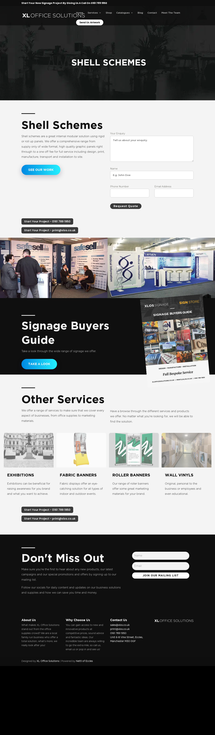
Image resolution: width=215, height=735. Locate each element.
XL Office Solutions (48, 661)
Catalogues (123, 13)
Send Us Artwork (89, 22)
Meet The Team (170, 13)
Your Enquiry (118, 133)
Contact (152, 13)
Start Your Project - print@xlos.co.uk (49, 230)
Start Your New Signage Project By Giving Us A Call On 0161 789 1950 (64, 3)
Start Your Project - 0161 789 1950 (47, 221)
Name (114, 168)
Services (93, 13)
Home (79, 13)
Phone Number (120, 186)
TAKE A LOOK (39, 364)
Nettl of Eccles (84, 661)
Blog (140, 13)
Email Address (163, 186)
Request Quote (126, 206)
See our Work (41, 170)
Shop (109, 13)
